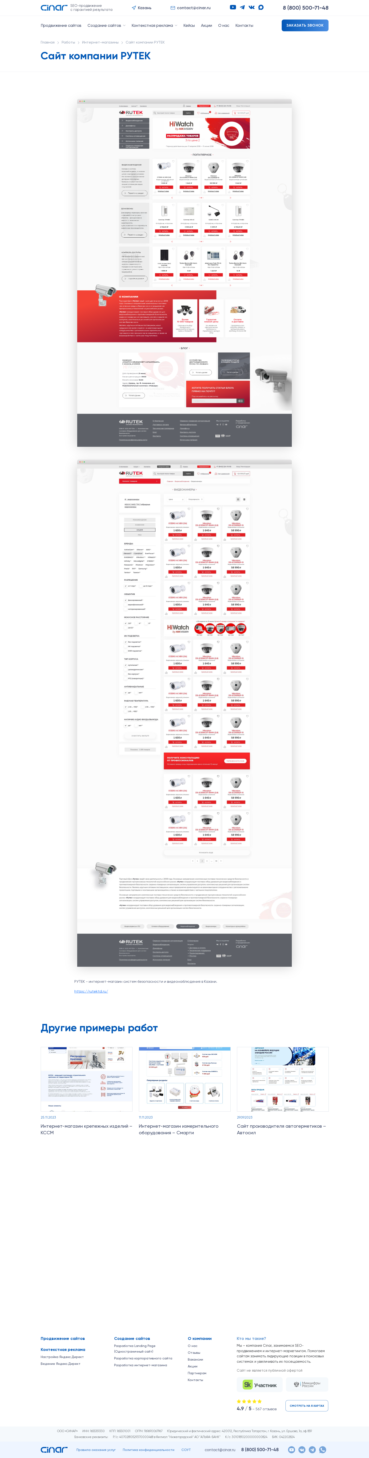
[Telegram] (242, 7)
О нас (223, 25)
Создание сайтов (104, 25)
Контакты (244, 25)
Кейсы (189, 25)
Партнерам (197, 1373)
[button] (141, 7)
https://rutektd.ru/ (91, 991)
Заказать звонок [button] (305, 25)
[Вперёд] (325, 1024)
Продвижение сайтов (61, 25)
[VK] (252, 7)
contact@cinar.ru (220, 1450)
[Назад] (315, 1024)
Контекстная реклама (152, 25)
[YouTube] (233, 7)
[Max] (261, 7)
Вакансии (195, 1359)
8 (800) (306, 8)
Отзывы (194, 1352)
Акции (206, 25)
